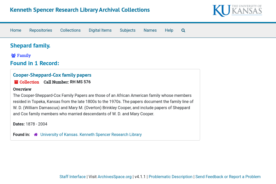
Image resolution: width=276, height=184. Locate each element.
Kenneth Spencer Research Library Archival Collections (80, 10)
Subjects (127, 30)
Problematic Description (170, 176)
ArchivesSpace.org (115, 176)
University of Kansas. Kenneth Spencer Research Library (91, 134)
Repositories (40, 30)
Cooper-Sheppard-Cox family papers (52, 75)
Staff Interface (73, 176)
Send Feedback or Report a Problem (228, 176)
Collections (70, 30)
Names (150, 30)
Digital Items (100, 30)
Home (15, 30)
